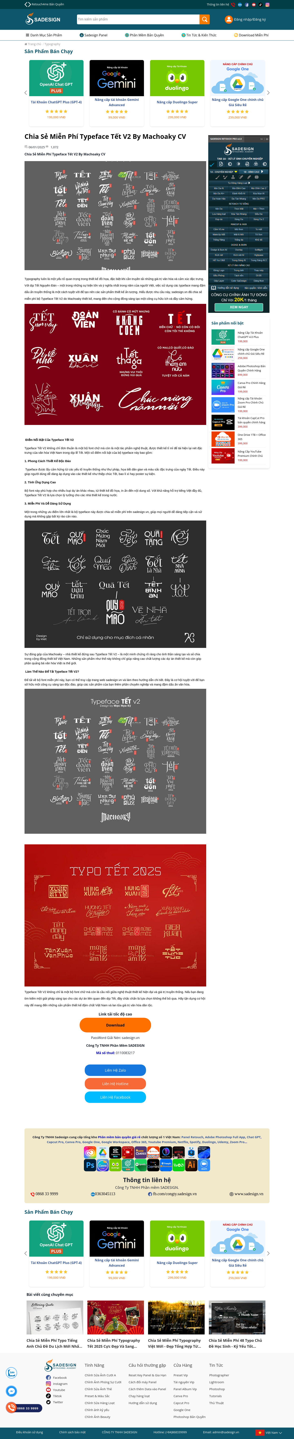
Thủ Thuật (216, 1403)
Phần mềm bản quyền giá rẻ (119, 1137)
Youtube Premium (162, 1142)
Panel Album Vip (185, 1389)
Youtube (59, 1390)
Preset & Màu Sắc (97, 1396)
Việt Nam (272, 1433)
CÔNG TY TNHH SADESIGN (119, 1432)
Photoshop (217, 1389)
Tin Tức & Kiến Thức (201, 35)
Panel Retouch (192, 1137)
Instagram (60, 1384)
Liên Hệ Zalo (115, 1070)
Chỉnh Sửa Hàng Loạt (100, 1403)
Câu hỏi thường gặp (147, 1365)
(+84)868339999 (176, 1432)
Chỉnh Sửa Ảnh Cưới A (100, 1375)
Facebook (60, 1377)
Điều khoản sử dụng (29, 1432)
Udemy (222, 1142)
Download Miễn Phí (253, 35)
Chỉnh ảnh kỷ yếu (97, 1410)
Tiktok (57, 1396)
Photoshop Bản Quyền (190, 1417)
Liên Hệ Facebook (115, 1097)
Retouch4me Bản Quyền (48, 4)
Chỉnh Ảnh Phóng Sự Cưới (103, 1382)
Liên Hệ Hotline (115, 1083)
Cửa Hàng (183, 1365)
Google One (91, 1142)
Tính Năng (94, 1365)
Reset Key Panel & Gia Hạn (147, 1375)
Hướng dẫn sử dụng (143, 1403)
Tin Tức (216, 1365)
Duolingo (209, 1142)
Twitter (58, 1402)
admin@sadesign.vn (226, 1432)
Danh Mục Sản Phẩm (46, 35)
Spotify (195, 1142)
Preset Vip (181, 1375)
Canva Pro (72, 1142)
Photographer (219, 1375)
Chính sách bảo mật (72, 1432)
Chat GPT (254, 1137)
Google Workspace (115, 1142)
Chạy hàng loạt (139, 1396)
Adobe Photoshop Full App (225, 1137)
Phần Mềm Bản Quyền (147, 35)
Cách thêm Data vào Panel (147, 1389)
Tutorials (215, 1396)
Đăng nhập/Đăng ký (245, 19)
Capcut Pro (55, 1142)
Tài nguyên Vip (184, 1382)
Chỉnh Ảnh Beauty (97, 1417)
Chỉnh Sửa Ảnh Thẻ (98, 1389)
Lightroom (216, 1382)
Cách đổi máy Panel (142, 1382)
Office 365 (138, 1142)
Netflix (183, 1142)
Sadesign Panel (96, 35)
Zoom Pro (237, 1142)
